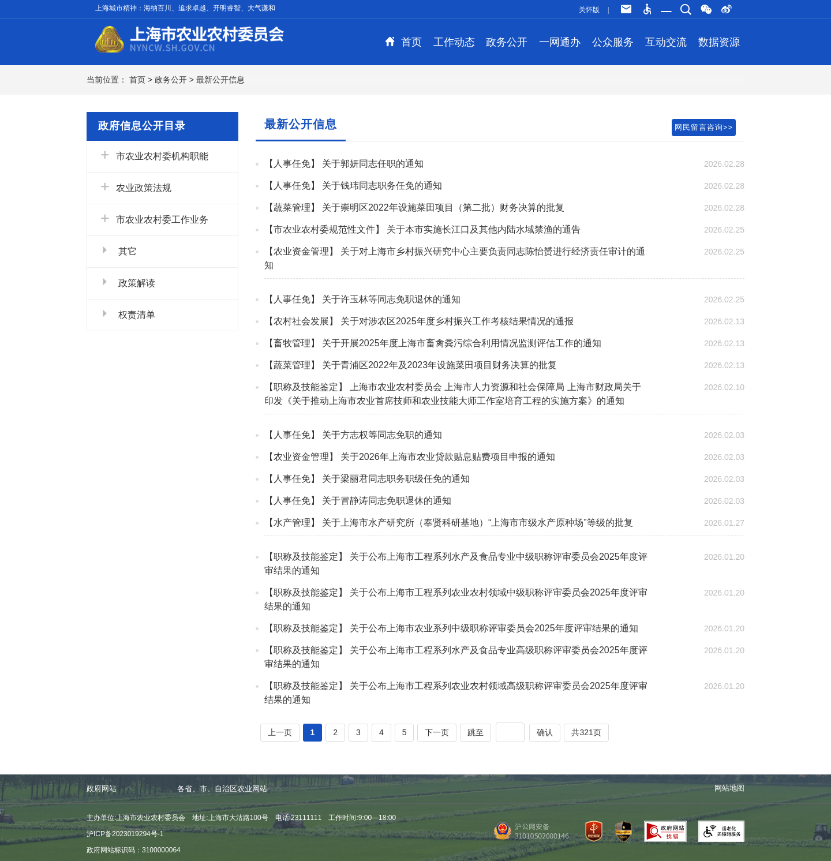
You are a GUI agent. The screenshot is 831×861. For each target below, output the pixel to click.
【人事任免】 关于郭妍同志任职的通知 (344, 164)
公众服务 (613, 42)
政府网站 (109, 788)
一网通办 (560, 42)
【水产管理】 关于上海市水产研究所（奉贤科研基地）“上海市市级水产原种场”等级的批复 (448, 522)
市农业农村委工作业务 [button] (153, 218)
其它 (118, 250)
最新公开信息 (220, 79)
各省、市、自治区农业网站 (230, 788)
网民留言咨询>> (704, 127)
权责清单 (127, 314)
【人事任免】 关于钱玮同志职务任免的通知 (353, 185)
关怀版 (589, 10)
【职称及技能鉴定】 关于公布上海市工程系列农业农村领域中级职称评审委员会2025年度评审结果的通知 (455, 599)
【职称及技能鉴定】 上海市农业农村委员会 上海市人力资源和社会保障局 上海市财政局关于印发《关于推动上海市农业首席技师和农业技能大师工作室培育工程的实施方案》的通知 (452, 394)
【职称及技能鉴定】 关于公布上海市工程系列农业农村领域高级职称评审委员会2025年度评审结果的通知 (455, 693)
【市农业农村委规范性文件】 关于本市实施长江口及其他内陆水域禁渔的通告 (422, 229)
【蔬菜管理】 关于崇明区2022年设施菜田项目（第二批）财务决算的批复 (414, 207)
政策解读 (127, 282)
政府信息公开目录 (142, 126)
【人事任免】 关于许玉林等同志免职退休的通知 (362, 299)
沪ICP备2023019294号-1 (125, 834)
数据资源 (719, 42)
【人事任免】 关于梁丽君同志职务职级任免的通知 (367, 479)
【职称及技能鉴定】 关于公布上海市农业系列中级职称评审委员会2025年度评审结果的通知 (451, 628)
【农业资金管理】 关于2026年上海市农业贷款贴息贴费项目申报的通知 (409, 457)
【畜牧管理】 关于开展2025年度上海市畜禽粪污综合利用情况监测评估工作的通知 (432, 343)
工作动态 (454, 42)
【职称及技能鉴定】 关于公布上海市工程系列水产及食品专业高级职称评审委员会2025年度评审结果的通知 (455, 657)
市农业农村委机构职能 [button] (153, 155)
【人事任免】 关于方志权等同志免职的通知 (353, 435)
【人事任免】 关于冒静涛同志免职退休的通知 (357, 501)
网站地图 (729, 788)
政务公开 (506, 42)
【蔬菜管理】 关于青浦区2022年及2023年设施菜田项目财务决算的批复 (410, 365)
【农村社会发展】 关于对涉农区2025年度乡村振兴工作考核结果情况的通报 (419, 321)
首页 (403, 42)
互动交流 (666, 42)
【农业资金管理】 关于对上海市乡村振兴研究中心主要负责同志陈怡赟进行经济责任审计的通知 (454, 258)
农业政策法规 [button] (135, 187)
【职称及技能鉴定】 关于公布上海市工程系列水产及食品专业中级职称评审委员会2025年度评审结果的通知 (455, 563)
